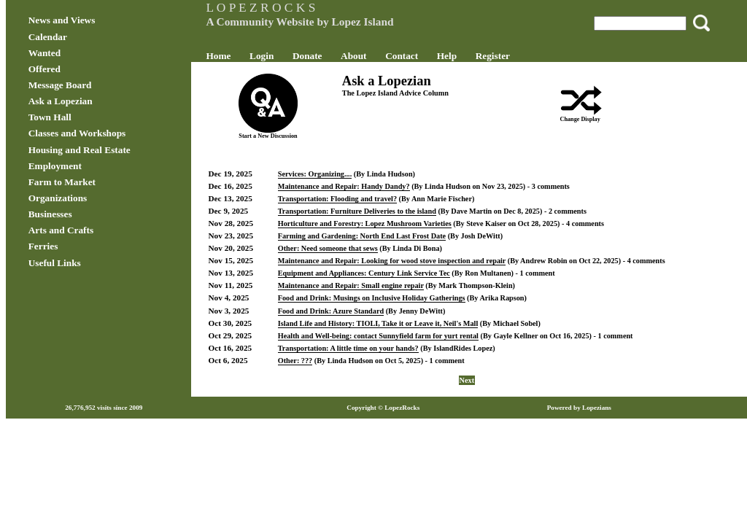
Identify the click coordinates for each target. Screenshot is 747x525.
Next (458, 388)
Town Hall (87, 117)
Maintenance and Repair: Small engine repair (369, 293)
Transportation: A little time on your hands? (366, 355)
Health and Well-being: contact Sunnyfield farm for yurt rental (396, 343)
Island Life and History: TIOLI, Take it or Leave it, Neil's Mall (396, 331)
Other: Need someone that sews (346, 248)
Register (511, 55)
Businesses (87, 214)
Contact (420, 55)
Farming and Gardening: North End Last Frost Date (380, 236)
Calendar (85, 36)
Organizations (95, 197)
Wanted (82, 52)
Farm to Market (99, 181)
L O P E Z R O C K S (279, 7)
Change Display (562, 119)
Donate (326, 55)
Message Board (97, 84)
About (371, 55)
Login (280, 55)
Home (237, 55)
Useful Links (92, 262)
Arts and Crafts (98, 230)
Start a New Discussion (279, 136)
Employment (92, 165)
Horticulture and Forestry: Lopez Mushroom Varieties (383, 223)
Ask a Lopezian (98, 101)
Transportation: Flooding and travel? (355, 199)
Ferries (81, 246)
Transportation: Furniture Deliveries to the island (375, 211)
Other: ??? (313, 368)
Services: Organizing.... (333, 174)
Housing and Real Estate (117, 149)
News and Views (99, 20)
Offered (82, 68)
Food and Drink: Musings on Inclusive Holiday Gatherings (390, 305)
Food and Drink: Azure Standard (349, 318)
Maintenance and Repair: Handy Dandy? (362, 186)
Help (465, 55)
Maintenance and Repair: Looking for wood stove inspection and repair (410, 260)
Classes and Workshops (114, 133)
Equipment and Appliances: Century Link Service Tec (382, 280)
